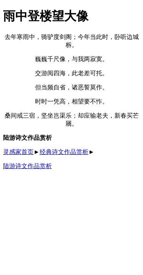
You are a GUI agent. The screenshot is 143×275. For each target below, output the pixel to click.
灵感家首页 (18, 152)
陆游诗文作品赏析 (27, 166)
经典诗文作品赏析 (64, 152)
